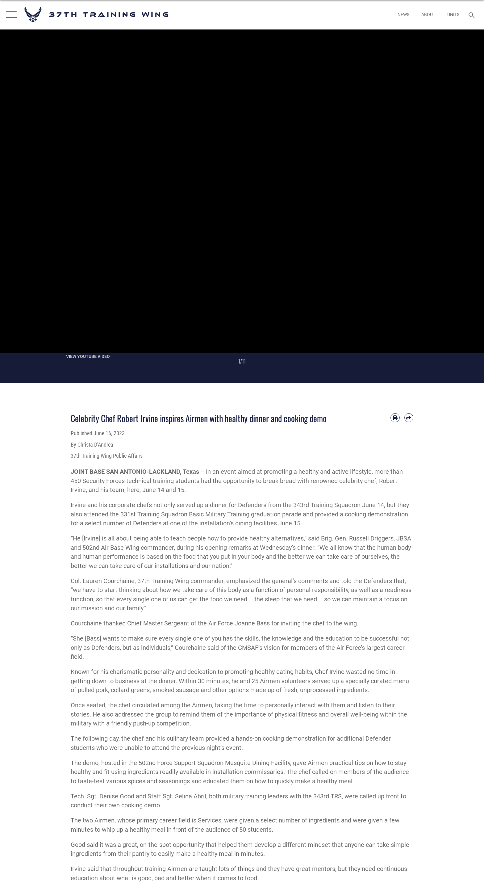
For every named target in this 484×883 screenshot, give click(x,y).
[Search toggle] (472, 15)
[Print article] (394, 417)
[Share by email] (408, 417)
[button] (10, 14)
